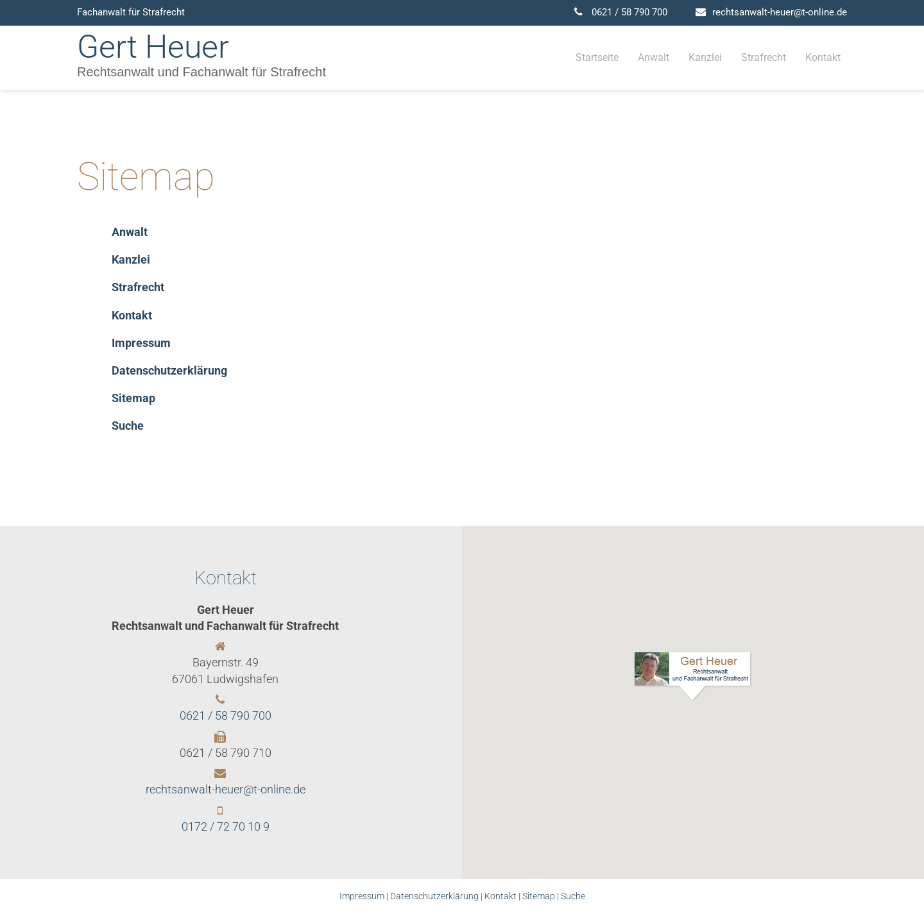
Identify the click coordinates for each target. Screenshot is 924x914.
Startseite (597, 57)
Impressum (361, 896)
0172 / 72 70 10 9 (226, 826)
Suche (573, 896)
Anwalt (653, 57)
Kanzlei (705, 57)
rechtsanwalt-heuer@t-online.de (779, 12)
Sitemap (538, 896)
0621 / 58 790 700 (629, 12)
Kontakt (823, 57)
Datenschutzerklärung (434, 896)
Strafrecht (763, 57)
